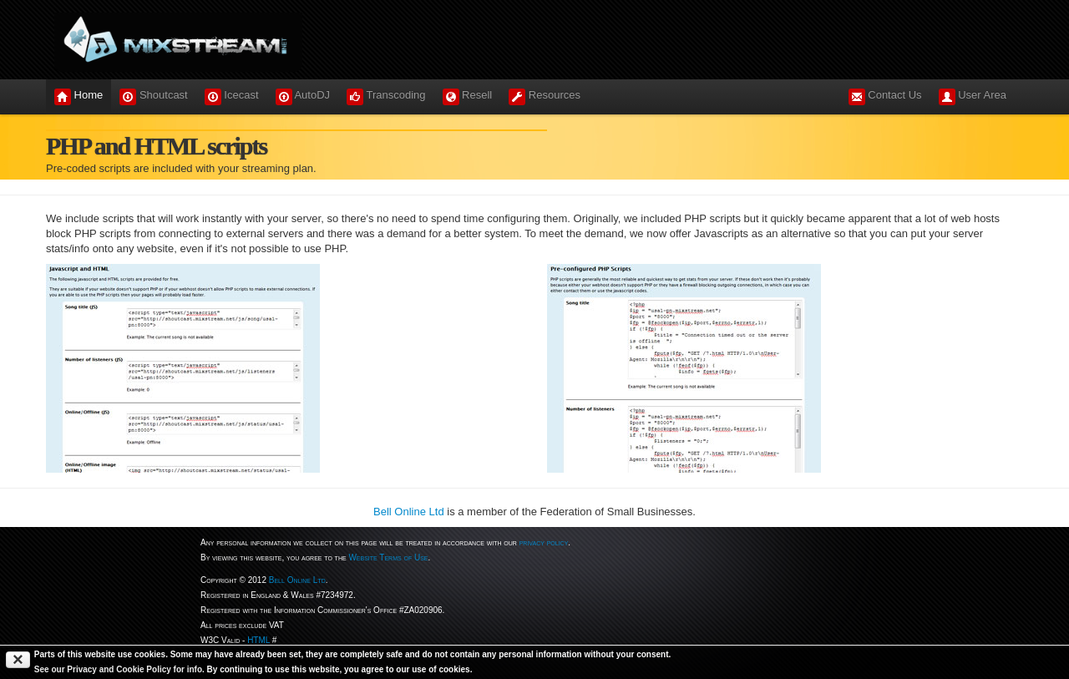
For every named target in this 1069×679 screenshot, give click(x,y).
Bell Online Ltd (408, 511)
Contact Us (885, 97)
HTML (258, 640)
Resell (468, 97)
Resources (544, 97)
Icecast (232, 97)
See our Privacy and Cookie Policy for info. (119, 669)
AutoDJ (303, 97)
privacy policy (544, 542)
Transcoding (386, 97)
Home (78, 97)
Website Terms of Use (388, 557)
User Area (972, 97)
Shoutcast (153, 97)
